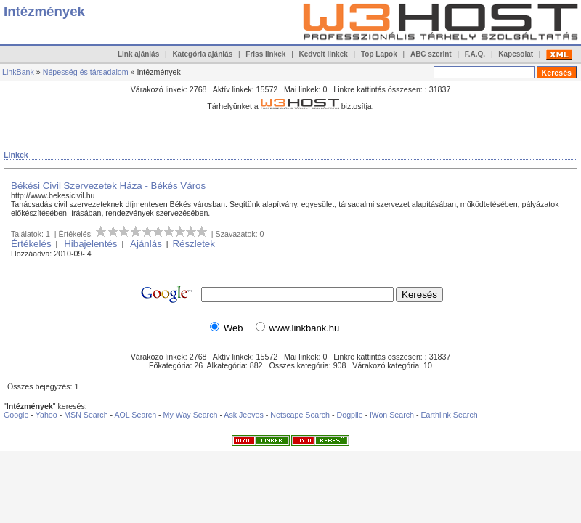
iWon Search (393, 414)
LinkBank (18, 72)
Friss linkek (265, 54)
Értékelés (31, 243)
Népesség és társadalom (86, 72)
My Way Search (190, 414)
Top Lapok (379, 54)
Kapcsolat (515, 54)
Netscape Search (300, 414)
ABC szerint (431, 54)
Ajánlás (146, 243)
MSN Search (85, 414)
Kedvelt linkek (323, 54)
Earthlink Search (448, 414)
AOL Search (135, 414)
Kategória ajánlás (202, 54)
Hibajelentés (90, 243)
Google (16, 414)
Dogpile (350, 414)
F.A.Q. (475, 54)
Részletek (193, 243)
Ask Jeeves (244, 414)
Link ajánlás (138, 54)
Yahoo (46, 414)
